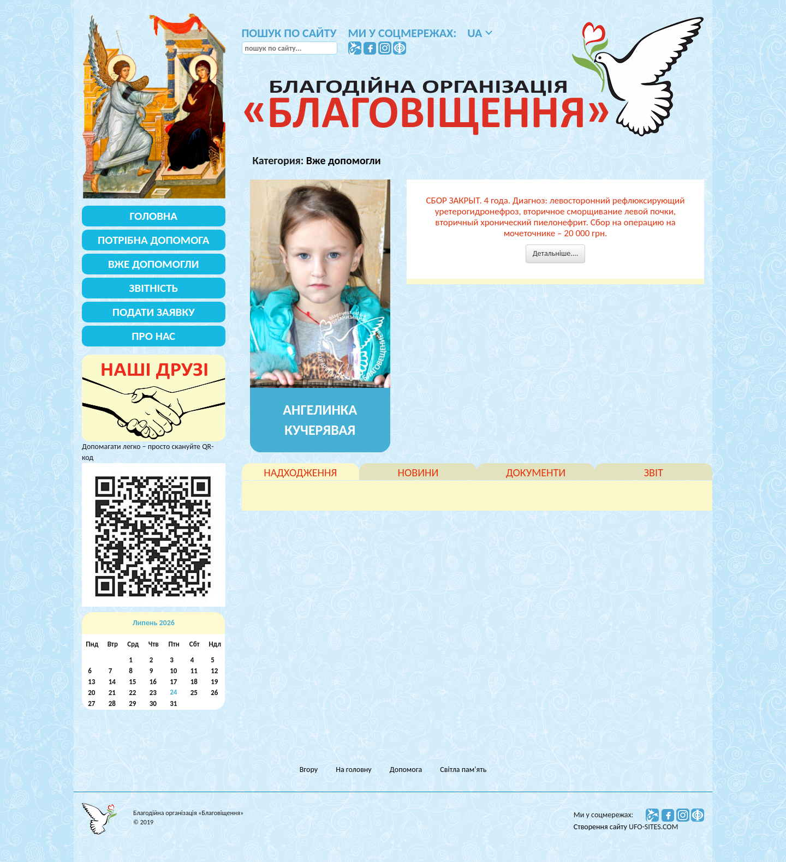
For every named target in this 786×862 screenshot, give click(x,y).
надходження (300, 472)
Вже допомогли (343, 160)
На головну (353, 769)
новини (418, 472)
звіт (653, 472)
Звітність (153, 288)
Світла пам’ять (463, 769)
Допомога (406, 769)
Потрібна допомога (154, 240)
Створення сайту (601, 826)
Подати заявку (153, 312)
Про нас (153, 336)
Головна (153, 216)
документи (535, 472)
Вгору (309, 769)
